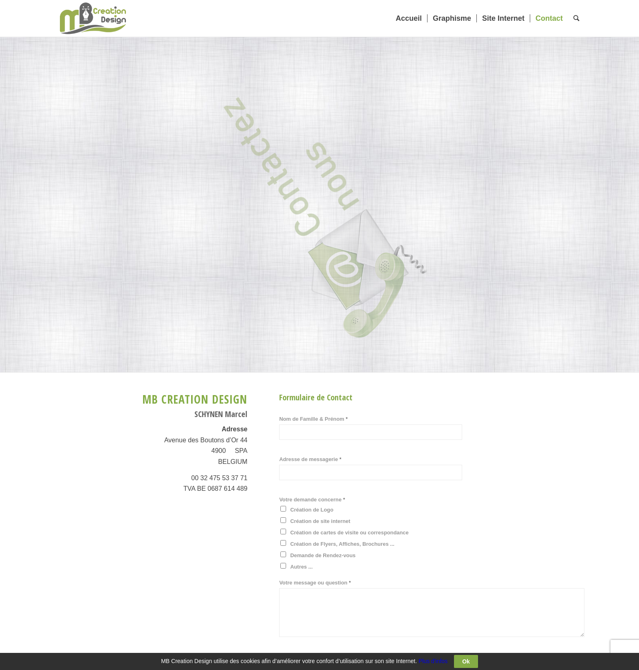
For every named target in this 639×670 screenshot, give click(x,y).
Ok (466, 661)
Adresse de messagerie (310, 459)
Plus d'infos (433, 661)
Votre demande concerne (312, 499)
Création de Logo (311, 510)
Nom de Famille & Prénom (313, 419)
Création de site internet (320, 521)
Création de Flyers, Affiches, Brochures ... (342, 544)
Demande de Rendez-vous (322, 555)
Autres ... (301, 567)
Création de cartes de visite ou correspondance (349, 532)
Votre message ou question (315, 583)
